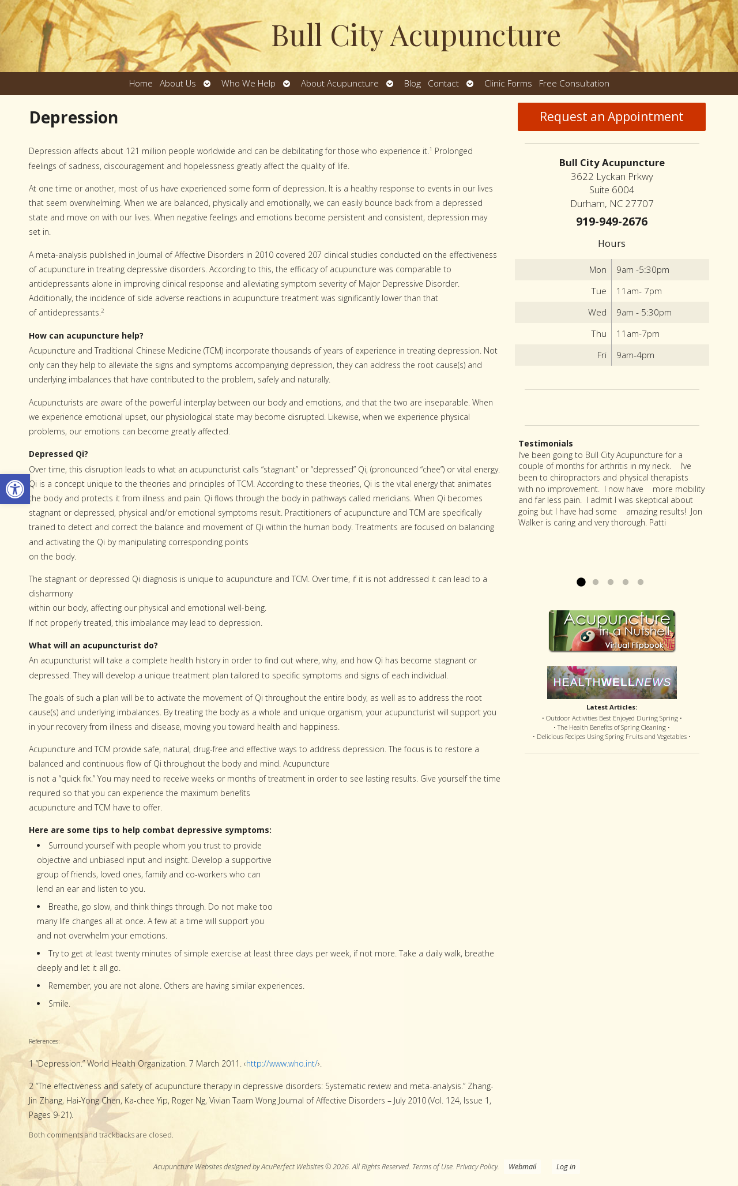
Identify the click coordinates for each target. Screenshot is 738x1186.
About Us (178, 83)
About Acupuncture (340, 83)
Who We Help (248, 83)
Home (141, 83)
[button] (15, 489)
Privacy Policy (477, 1167)
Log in (565, 1167)
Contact (443, 83)
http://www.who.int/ (282, 1063)
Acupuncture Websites (187, 1167)
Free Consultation (574, 83)
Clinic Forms (508, 83)
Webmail (522, 1167)
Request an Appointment (612, 116)
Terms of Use (432, 1167)
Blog (412, 83)
